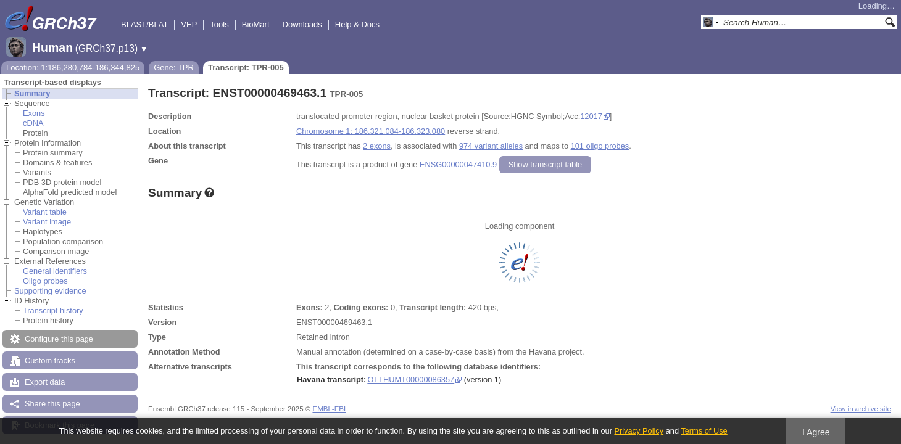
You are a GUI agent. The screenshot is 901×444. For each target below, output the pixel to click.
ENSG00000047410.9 (458, 164)
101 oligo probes (600, 145)
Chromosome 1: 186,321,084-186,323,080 (370, 131)
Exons (34, 113)
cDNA (33, 123)
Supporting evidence (50, 290)
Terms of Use (704, 430)
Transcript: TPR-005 (246, 67)
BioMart (256, 24)
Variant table (45, 211)
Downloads (302, 24)
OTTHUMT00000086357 (410, 379)
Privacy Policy (638, 430)
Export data (45, 382)
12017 (591, 116)
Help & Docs (357, 24)
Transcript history (53, 310)
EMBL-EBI (329, 409)
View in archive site (861, 409)
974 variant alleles (491, 145)
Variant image (47, 221)
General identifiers (55, 271)
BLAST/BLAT (144, 24)
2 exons (377, 145)
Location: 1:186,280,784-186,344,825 (72, 67)
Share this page (52, 403)
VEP (189, 24)
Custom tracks (50, 360)
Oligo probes (45, 281)
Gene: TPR (174, 67)
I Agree (816, 432)
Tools (219, 24)
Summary (32, 93)
